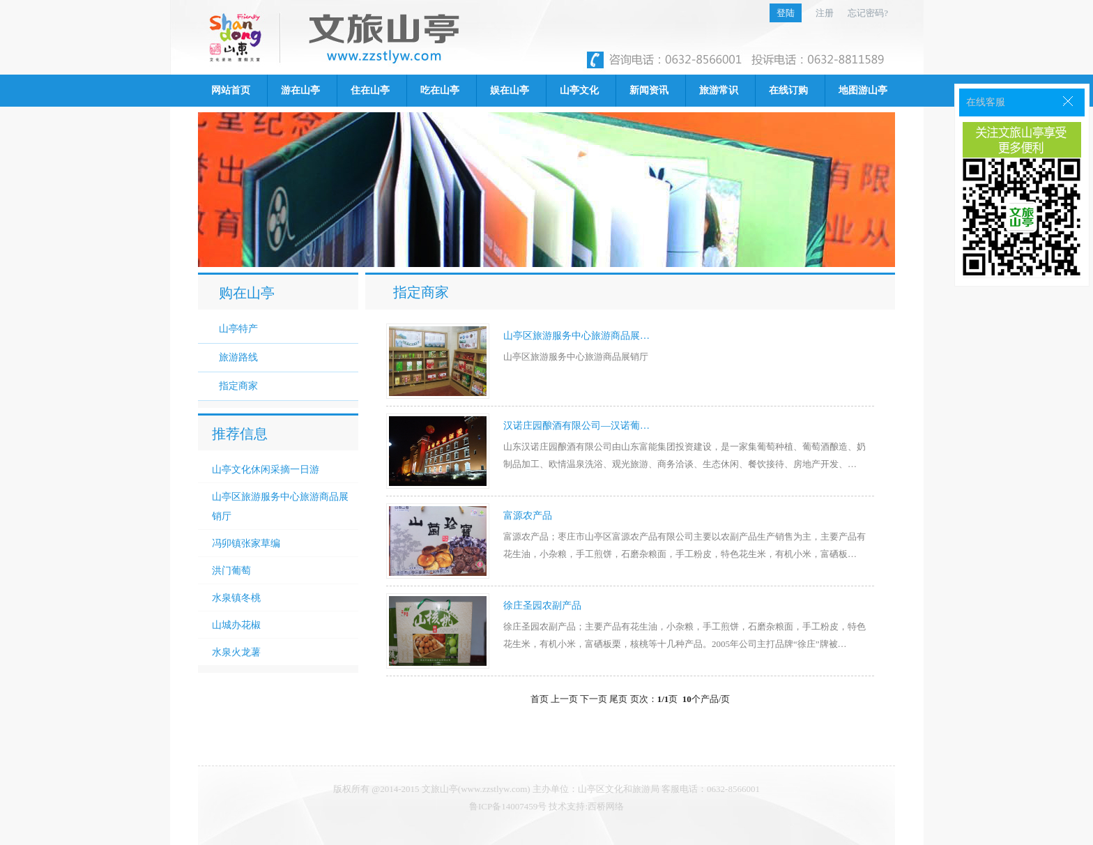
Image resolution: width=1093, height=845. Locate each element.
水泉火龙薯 (236, 651)
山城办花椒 (236, 624)
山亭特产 (238, 328)
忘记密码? (868, 13)
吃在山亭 (439, 90)
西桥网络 (606, 806)
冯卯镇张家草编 (246, 543)
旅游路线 (238, 357)
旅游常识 (718, 90)
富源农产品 (527, 515)
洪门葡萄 (231, 570)
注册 (825, 13)
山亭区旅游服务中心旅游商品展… (576, 335)
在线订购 (788, 90)
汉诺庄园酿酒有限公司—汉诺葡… (576, 425)
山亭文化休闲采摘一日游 (265, 469)
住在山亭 (370, 90)
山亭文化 (579, 90)
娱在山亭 (509, 90)
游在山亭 (300, 90)
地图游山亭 (863, 90)
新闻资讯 (648, 90)
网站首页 (230, 90)
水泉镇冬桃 (236, 597)
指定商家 (238, 386)
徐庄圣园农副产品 (542, 605)
